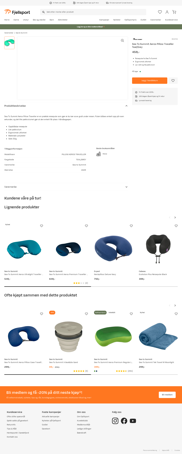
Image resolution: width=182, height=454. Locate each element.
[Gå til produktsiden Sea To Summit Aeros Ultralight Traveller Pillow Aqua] (23, 248)
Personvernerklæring (150, 450)
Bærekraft (81, 433)
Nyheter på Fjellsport (51, 420)
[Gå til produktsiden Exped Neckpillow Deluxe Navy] (113, 248)
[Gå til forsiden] (17, 12)
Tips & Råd (11, 428)
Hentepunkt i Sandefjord (18, 433)
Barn (52, 20)
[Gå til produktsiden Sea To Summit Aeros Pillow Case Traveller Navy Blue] (23, 336)
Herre (7, 20)
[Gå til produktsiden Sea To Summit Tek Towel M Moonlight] (158, 336)
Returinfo (11, 424)
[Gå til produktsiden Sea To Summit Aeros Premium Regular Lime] (113, 336)
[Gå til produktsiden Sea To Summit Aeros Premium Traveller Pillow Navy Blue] (68, 248)
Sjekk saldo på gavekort (17, 420)
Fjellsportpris (130, 20)
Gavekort (46, 428)
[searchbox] (96, 12)
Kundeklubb (82, 420)
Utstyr (26, 20)
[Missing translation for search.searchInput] (43, 12)
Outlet (143, 20)
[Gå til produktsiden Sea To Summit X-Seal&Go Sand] (68, 336)
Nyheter (117, 20)
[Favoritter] (160, 12)
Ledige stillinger (84, 428)
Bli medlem (167, 394)
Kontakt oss (12, 437)
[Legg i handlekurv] (149, 80)
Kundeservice (171, 20)
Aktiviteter (63, 20)
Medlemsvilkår (83, 424)
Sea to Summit (21, 33)
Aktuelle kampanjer (50, 416)
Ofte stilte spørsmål (16, 416)
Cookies (177, 450)
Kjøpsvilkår (165, 450)
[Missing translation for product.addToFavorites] (173, 80)
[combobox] (93, 12)
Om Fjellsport (83, 416)
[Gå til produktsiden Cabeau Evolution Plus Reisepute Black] (158, 248)
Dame (16, 20)
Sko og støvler (39, 20)
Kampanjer (104, 20)
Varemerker (155, 20)
